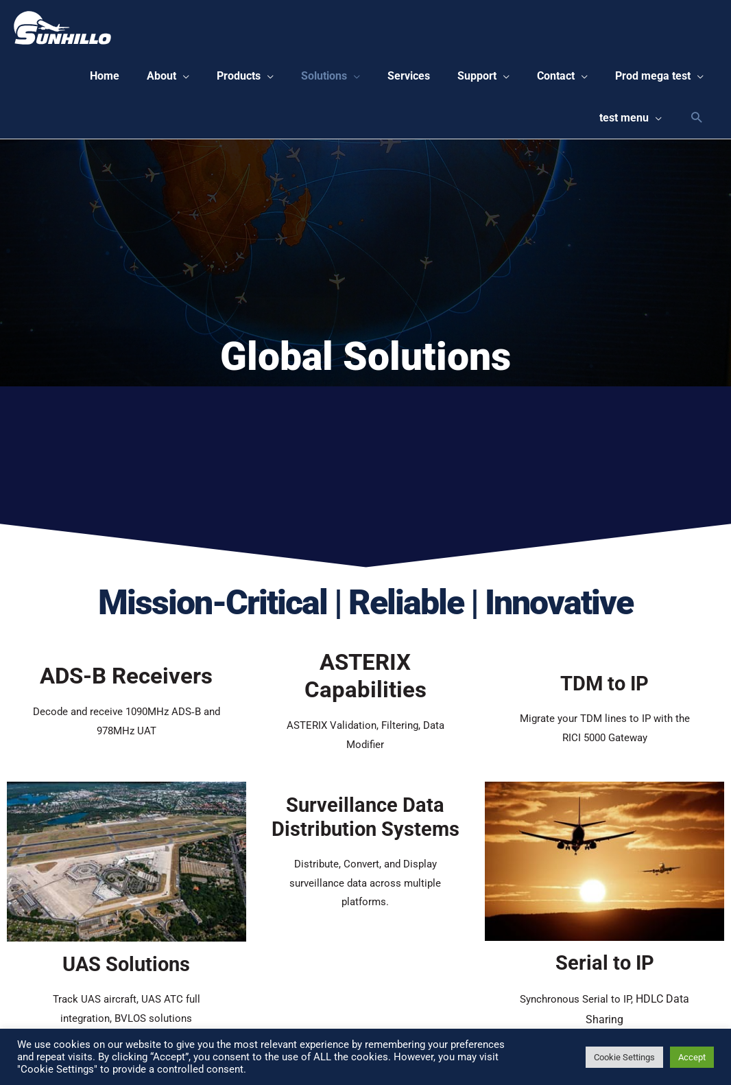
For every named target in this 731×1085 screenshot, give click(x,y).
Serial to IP (604, 970)
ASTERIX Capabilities (365, 683)
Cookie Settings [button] (624, 1057)
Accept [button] (692, 1057)
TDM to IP (604, 691)
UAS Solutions (126, 972)
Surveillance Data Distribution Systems (365, 825)
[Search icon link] (696, 124)
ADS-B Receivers (126, 683)
